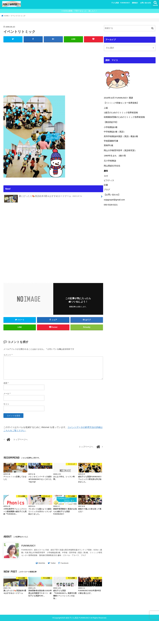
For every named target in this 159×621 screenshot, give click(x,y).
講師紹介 (135, 3)
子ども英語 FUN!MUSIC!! (120, 3)
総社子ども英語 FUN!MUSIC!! (78, 618)
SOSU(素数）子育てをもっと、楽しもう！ (80, 11)
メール (6, 393)
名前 (5, 383)
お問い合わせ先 (145, 3)
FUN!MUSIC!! (28, 545)
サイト (6, 404)
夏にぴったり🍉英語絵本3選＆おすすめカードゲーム (43, 197)
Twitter (53, 563)
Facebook (64, 563)
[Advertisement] (53, 68)
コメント (7, 355)
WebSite (41, 563)
